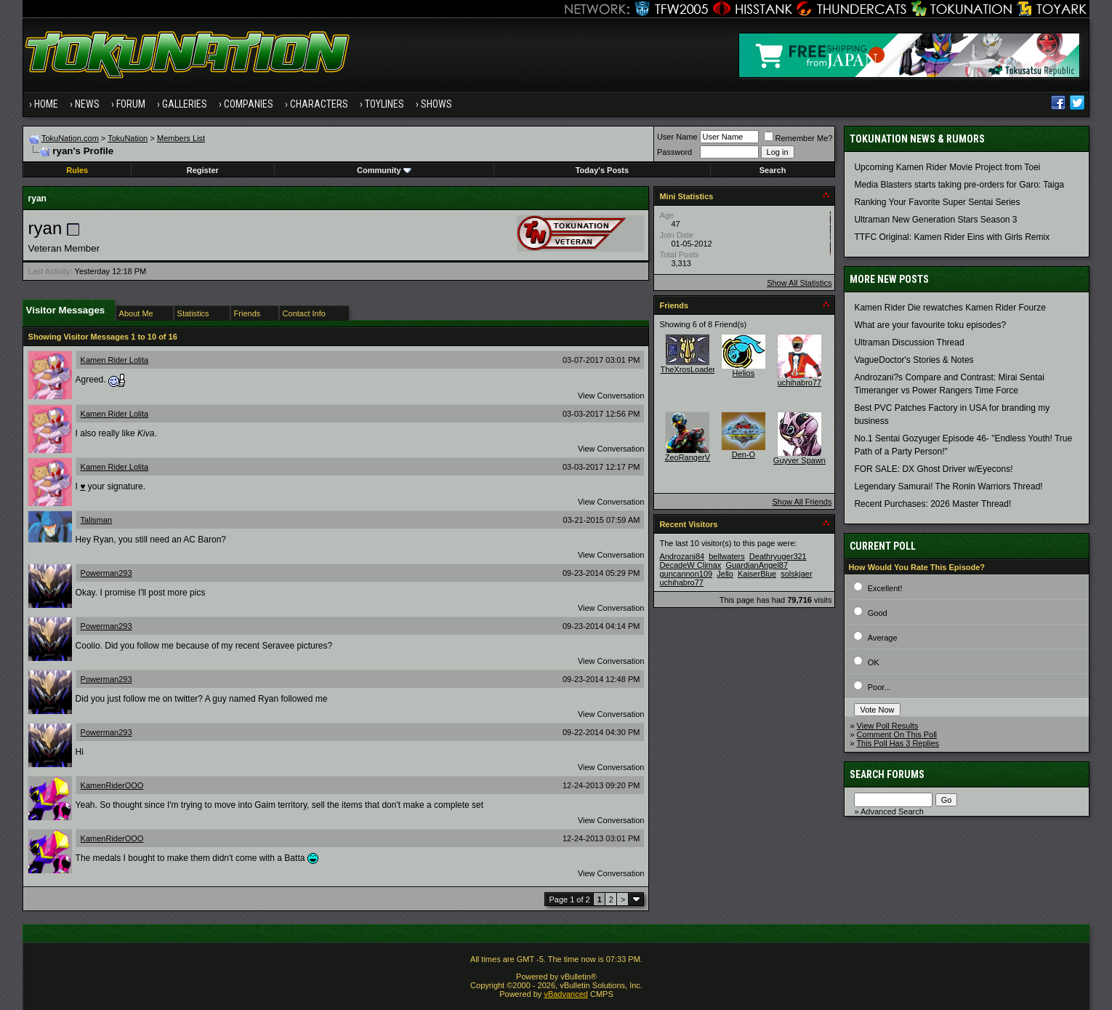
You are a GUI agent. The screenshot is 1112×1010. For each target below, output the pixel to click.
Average (883, 637)
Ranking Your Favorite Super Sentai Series (937, 202)
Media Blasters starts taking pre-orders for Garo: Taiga (959, 185)
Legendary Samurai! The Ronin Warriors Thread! (948, 486)
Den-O (743, 454)
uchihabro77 (800, 382)
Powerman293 (106, 573)
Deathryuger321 (778, 556)
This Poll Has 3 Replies (897, 743)
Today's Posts (602, 170)
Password (674, 152)
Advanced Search (892, 811)
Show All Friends (801, 501)
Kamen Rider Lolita (115, 360)
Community (384, 170)
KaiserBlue (757, 573)
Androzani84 (681, 556)
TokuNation (128, 138)
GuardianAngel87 (756, 565)
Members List (181, 138)
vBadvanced (566, 994)
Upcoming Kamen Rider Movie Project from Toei (947, 167)
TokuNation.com (70, 138)
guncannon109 (685, 573)
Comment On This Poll (897, 734)
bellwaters (727, 556)
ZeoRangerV (687, 457)
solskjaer (796, 573)
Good (877, 613)
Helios (744, 373)
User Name (677, 136)
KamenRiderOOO (112, 785)
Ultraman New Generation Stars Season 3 (935, 220)
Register (203, 170)
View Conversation (611, 395)
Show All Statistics (799, 282)
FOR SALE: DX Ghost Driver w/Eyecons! (933, 469)
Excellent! (885, 588)
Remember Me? (798, 138)
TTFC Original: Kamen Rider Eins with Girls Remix (951, 237)
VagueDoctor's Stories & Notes (913, 360)
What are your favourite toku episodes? (930, 325)
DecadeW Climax (690, 565)
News (87, 104)
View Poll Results (888, 725)
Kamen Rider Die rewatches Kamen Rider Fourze (949, 307)
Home (46, 104)
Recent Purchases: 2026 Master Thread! (932, 504)
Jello (725, 573)
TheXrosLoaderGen (695, 369)
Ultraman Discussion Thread (909, 342)
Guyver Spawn (799, 460)
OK (873, 662)
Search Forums (887, 774)
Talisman (96, 520)
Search (773, 170)
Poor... (879, 687)
